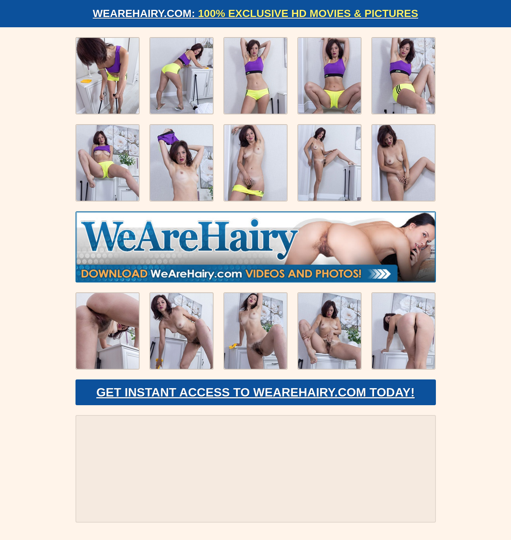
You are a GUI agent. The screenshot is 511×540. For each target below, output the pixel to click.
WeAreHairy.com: (255, 13)
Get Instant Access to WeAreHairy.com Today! (255, 392)
